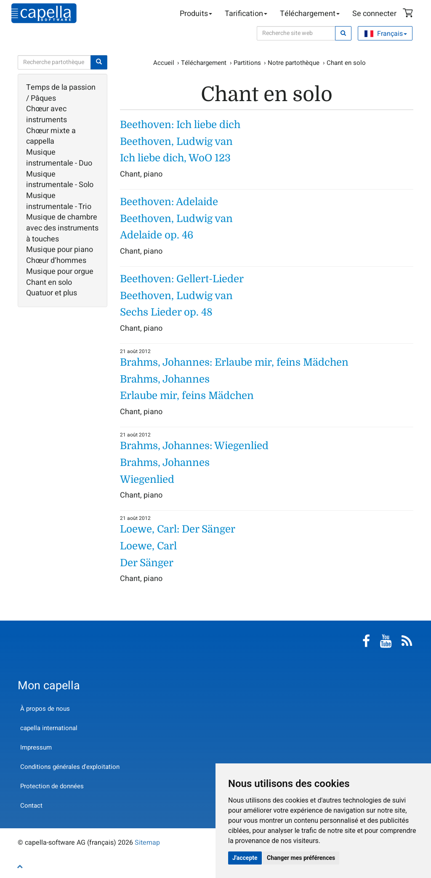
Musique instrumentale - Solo (59, 179)
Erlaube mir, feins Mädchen (187, 396)
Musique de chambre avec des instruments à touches (62, 228)
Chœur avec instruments (46, 114)
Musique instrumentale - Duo (59, 158)
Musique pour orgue (59, 271)
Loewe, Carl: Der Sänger (177, 529)
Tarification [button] (246, 13)
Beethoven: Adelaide (169, 202)
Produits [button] (196, 13)
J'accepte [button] (245, 857)
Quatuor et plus (51, 293)
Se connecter (374, 13)
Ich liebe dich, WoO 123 (175, 158)
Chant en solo (49, 282)
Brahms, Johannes (165, 379)
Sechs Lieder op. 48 (166, 312)
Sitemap (147, 843)
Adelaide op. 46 (156, 235)
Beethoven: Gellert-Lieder (182, 279)
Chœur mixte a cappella (51, 136)
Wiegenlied (147, 479)
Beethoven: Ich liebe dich (180, 125)
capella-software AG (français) (44, 13)
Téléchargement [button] (310, 13)
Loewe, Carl (148, 546)
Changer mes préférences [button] (301, 857)
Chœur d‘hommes (56, 260)
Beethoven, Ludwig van (176, 141)
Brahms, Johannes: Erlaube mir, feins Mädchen (234, 362)
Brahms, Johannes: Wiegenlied (194, 446)
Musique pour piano (59, 249)
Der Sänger (146, 563)
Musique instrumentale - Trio (58, 201)
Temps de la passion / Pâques (61, 93)
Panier (409, 13)
